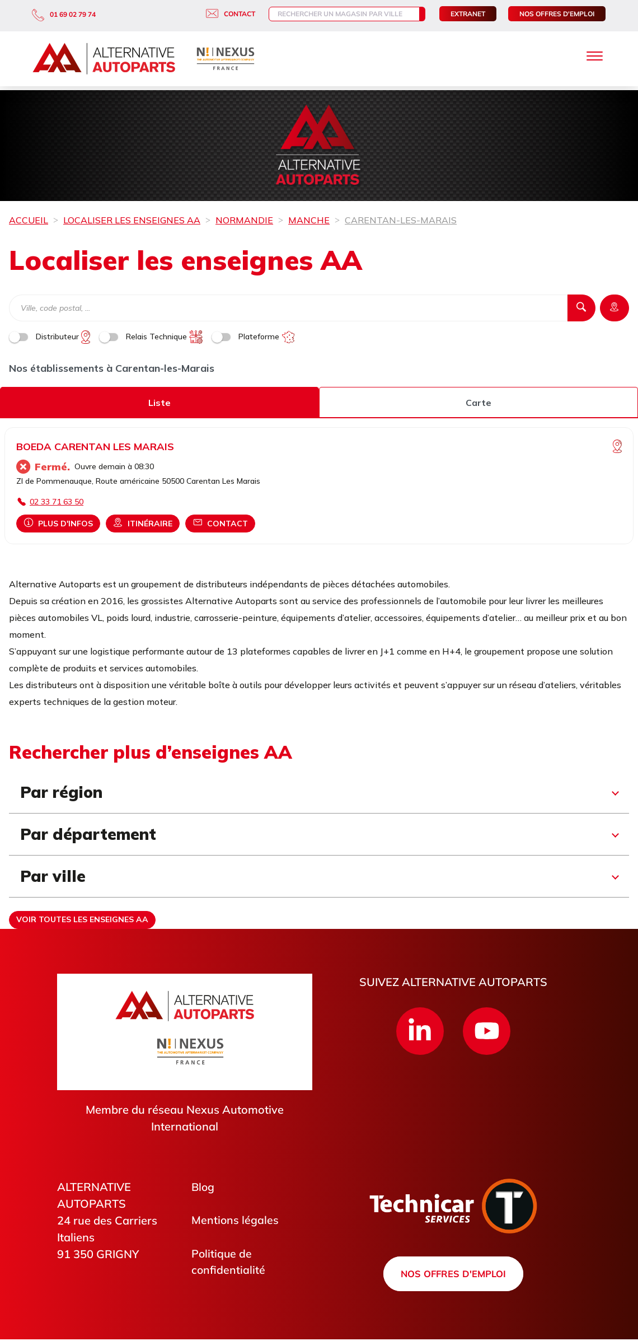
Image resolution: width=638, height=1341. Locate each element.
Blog (203, 1187)
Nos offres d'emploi (556, 14)
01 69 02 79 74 (64, 14)
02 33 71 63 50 (56, 502)
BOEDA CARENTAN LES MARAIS (95, 446)
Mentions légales (235, 1220)
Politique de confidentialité (228, 1262)
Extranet (468, 14)
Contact (221, 14)
